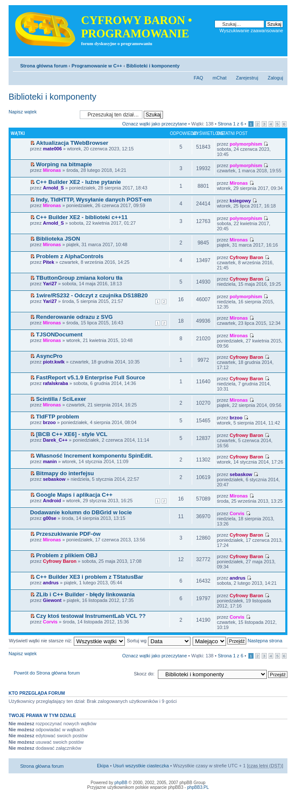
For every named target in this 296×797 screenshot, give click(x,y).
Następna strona (265, 640)
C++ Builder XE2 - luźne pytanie (78, 182)
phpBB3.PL (198, 787)
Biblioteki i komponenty (153, 65)
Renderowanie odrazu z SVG (74, 317)
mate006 (52, 148)
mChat (220, 77)
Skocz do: (144, 673)
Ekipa (103, 765)
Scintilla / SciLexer (61, 399)
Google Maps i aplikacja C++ (74, 495)
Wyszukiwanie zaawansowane (251, 30)
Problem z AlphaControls (69, 256)
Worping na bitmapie (64, 164)
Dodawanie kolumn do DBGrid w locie (81, 512)
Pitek (48, 262)
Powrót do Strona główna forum (47, 672)
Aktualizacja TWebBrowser (72, 143)
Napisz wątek (42, 114)
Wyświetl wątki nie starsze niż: (67, 640)
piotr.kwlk (54, 361)
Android (52, 500)
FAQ (198, 77)
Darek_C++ (55, 440)
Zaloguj (275, 77)
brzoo (49, 422)
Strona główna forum (43, 65)
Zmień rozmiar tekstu (277, 64)
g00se (49, 518)
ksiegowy (240, 200)
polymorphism (246, 144)
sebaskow (54, 479)
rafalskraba (55, 383)
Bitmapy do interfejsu (65, 473)
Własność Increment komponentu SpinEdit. (94, 455)
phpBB (121, 782)
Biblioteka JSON (58, 238)
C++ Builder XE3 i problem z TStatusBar (89, 577)
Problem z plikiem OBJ (66, 555)
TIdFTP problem (57, 416)
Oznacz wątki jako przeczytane (154, 123)
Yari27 (50, 283)
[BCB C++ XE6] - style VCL (71, 434)
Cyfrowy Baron (246, 257)
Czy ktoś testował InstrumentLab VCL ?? (90, 616)
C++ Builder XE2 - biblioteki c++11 (81, 217)
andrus (51, 582)
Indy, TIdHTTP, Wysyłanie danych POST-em (94, 199)
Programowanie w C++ (97, 65)
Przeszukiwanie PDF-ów (68, 534)
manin (50, 461)
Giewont (52, 600)
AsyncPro (49, 356)
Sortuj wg (158, 640)
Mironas (52, 170)
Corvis (237, 513)
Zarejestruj (247, 77)
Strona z (230, 123)
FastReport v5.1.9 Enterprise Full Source (90, 377)
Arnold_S (53, 187)
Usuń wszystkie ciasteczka (141, 765)
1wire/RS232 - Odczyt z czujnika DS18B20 (92, 295)
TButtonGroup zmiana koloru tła (79, 278)
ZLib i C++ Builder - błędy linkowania (85, 594)
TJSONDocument (59, 334)
